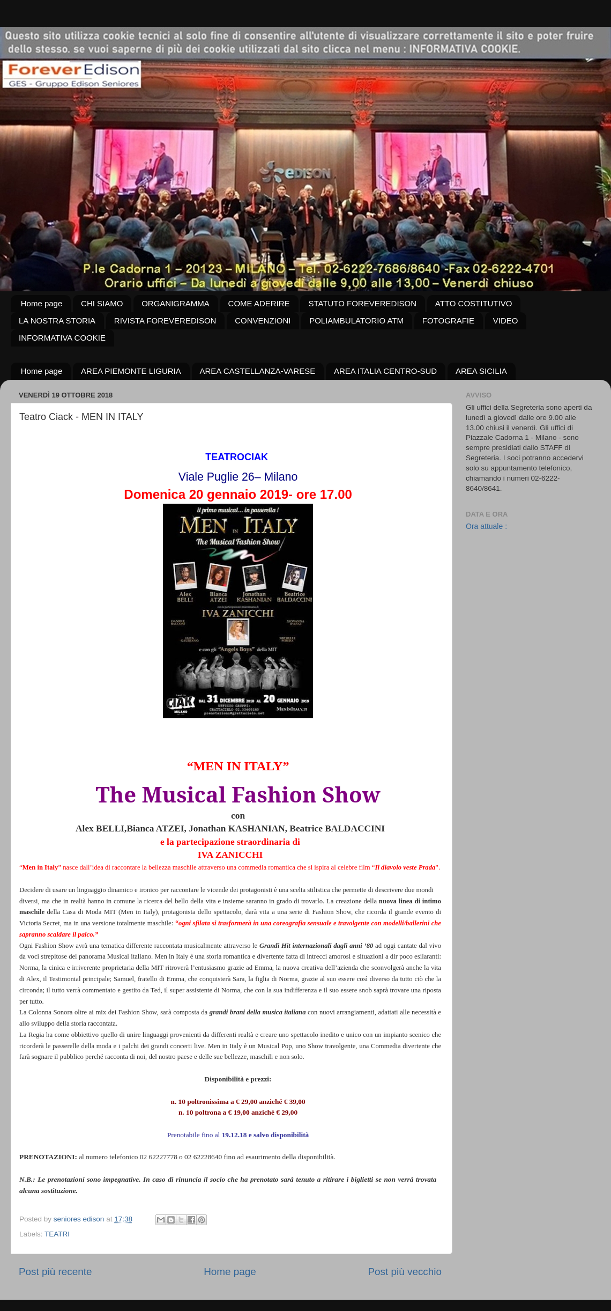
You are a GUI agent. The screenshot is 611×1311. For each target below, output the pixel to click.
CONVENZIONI (262, 320)
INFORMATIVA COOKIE (62, 337)
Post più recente (55, 1271)
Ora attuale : (486, 526)
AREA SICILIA (481, 370)
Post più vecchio (405, 1271)
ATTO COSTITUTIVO (473, 303)
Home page (42, 303)
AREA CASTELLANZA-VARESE (258, 370)
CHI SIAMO (102, 303)
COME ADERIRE (259, 303)
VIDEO (505, 320)
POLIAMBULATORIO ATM (356, 320)
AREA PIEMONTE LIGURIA (131, 370)
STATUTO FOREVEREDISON (362, 303)
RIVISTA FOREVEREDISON (165, 320)
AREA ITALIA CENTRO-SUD (385, 370)
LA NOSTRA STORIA (57, 320)
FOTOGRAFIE (448, 320)
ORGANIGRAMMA (175, 303)
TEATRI (57, 1234)
